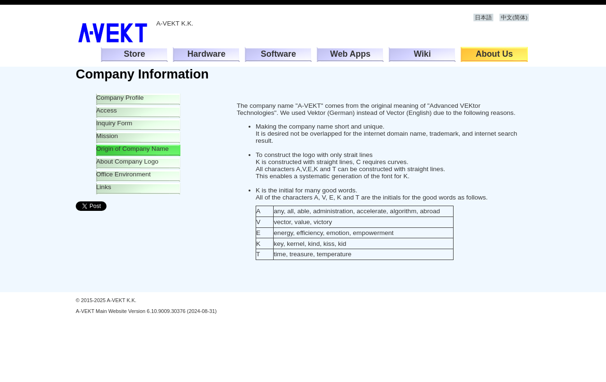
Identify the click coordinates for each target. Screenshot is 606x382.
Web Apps (350, 54)
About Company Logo (127, 161)
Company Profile (120, 97)
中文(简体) (514, 17)
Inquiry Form (114, 123)
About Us (494, 54)
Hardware (206, 54)
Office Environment (123, 174)
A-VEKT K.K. (116, 32)
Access (106, 110)
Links (103, 187)
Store (134, 54)
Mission (107, 135)
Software (278, 54)
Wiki (422, 54)
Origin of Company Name (132, 148)
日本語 (483, 17)
